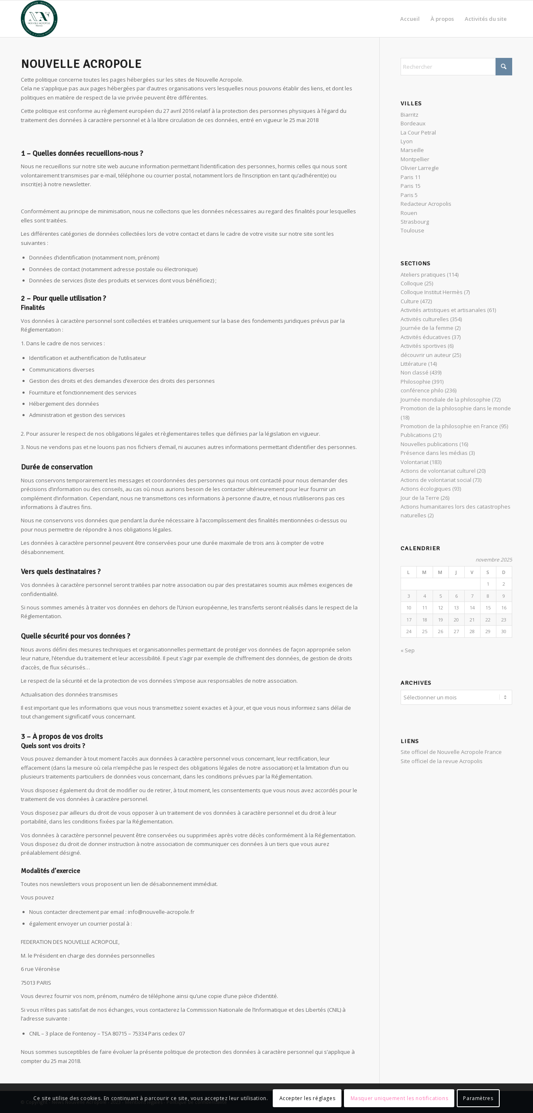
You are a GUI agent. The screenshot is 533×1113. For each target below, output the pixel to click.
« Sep (408, 650)
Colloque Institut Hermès (432, 292)
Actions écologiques (426, 488)
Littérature (414, 363)
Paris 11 (411, 177)
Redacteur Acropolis (426, 203)
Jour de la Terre (420, 498)
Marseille (412, 150)
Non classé (414, 372)
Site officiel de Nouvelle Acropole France (451, 750)
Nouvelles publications (429, 444)
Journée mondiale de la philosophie (446, 399)
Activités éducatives (426, 337)
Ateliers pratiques (423, 274)
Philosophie (416, 381)
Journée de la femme (427, 328)
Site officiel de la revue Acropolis (442, 760)
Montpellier (415, 159)
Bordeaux (413, 123)
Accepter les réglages (307, 1098)
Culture (410, 301)
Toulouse (412, 230)
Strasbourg (415, 221)
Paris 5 (409, 195)
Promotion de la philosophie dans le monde (456, 408)
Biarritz (409, 114)
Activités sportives (423, 345)
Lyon (407, 141)
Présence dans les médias (434, 453)
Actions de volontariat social (436, 480)
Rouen (409, 213)
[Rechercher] (456, 66)
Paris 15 (411, 186)
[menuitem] (410, 18)
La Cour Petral (418, 132)
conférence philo (422, 390)
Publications (416, 435)
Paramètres (478, 1098)
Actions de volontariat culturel (438, 470)
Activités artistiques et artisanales (443, 310)
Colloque (412, 283)
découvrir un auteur (426, 355)
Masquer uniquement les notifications (399, 1098)
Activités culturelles (425, 319)
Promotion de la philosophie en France (449, 426)
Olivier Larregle (420, 168)
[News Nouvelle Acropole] (39, 18)
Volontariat (414, 462)
